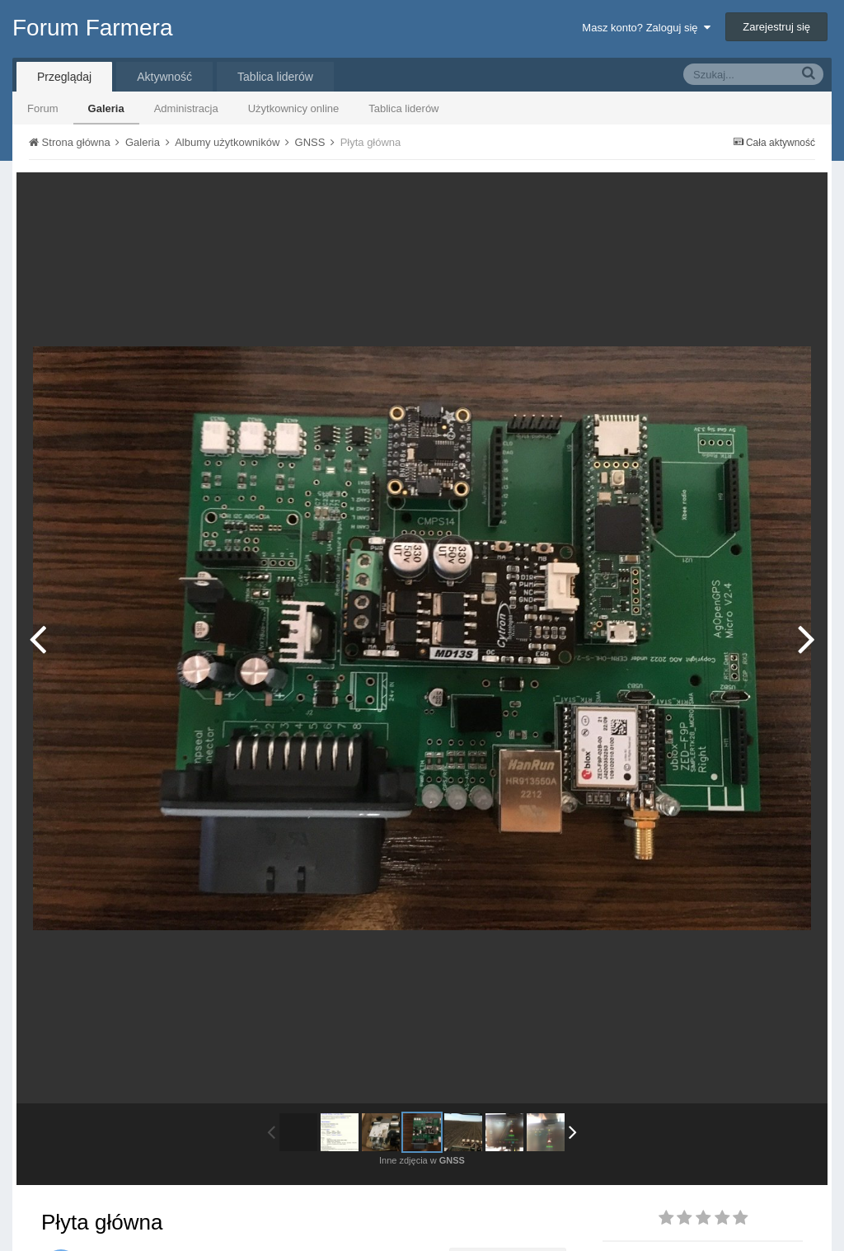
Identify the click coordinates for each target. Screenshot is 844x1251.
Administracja (186, 108)
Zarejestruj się (776, 27)
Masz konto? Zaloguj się (646, 27)
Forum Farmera (92, 27)
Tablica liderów (403, 108)
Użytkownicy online (294, 108)
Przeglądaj (64, 76)
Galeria (106, 108)
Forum (43, 108)
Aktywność (164, 76)
